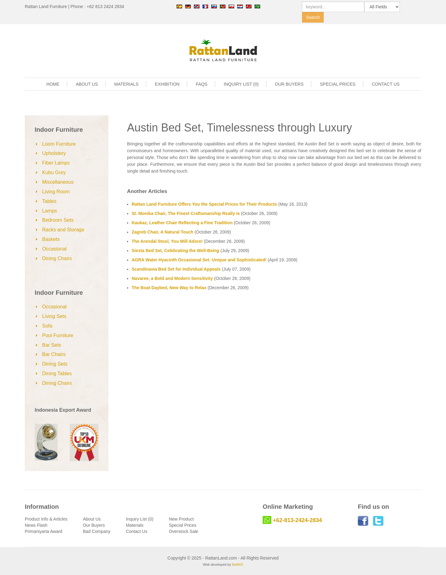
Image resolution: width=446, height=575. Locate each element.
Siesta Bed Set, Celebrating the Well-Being (175, 250)
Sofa (47, 325)
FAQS (201, 84)
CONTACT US (386, 84)
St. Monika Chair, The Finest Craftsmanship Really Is (186, 213)
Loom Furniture (59, 144)
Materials (134, 525)
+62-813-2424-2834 (297, 520)
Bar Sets (51, 345)
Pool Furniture (57, 335)
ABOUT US (87, 84)
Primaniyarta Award (43, 531)
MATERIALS (126, 84)
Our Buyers (94, 525)
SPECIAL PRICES (338, 84)
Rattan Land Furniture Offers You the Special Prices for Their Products (204, 204)
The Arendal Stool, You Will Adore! (167, 241)
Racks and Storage (63, 229)
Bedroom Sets (57, 220)
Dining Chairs (57, 258)
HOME (52, 84)
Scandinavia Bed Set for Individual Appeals (176, 269)
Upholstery (54, 153)
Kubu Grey (54, 172)
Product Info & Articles (46, 519)
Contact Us (136, 531)
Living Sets (54, 316)
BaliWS (237, 564)
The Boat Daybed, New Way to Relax (169, 287)
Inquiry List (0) (139, 519)
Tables (49, 201)
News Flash (36, 525)
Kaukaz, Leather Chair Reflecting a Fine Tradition (182, 222)
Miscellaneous (57, 182)
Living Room (56, 191)
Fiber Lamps (56, 162)
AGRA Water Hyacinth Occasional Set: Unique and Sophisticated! (199, 259)
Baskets (51, 239)
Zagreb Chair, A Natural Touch (162, 232)
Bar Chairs (54, 354)
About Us (92, 519)
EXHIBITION (167, 84)
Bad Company (97, 531)
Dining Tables (57, 373)
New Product (181, 519)
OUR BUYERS (289, 84)
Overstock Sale (183, 531)
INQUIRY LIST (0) (241, 84)
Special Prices (182, 525)
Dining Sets (55, 364)
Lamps (49, 210)
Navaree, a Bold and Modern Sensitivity (172, 278)
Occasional (54, 248)
